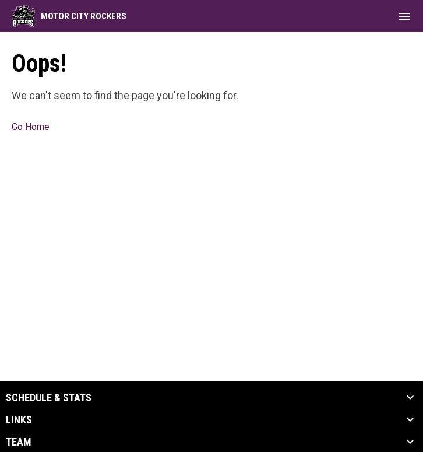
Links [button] (19, 420)
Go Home (31, 126)
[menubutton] (404, 16)
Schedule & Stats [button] (48, 398)
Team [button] (18, 442)
